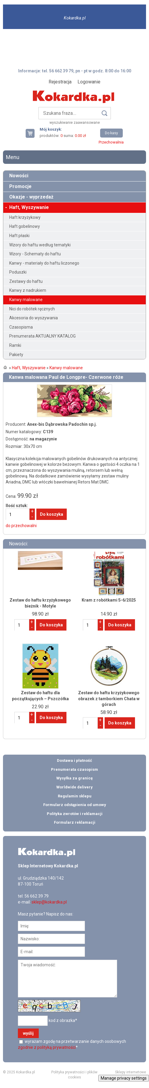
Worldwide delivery (74, 787)
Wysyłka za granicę (74, 778)
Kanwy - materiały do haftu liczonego (44, 263)
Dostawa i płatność (74, 760)
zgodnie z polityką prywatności (47, 1047)
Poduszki (18, 272)
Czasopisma (21, 327)
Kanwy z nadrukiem (27, 290)
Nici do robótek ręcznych (32, 308)
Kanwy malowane (26, 299)
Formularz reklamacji (74, 822)
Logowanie (88, 82)
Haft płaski (19, 235)
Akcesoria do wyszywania (33, 317)
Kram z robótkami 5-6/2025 (109, 600)
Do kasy (111, 133)
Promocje (20, 186)
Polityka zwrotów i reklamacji (75, 813)
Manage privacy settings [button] (124, 1078)
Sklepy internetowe (130, 1072)
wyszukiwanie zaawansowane (74, 122)
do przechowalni (21, 525)
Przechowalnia (111, 142)
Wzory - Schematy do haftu (35, 253)
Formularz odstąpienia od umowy (74, 804)
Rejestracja (60, 82)
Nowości (18, 175)
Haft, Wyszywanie (29, 207)
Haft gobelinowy (24, 226)
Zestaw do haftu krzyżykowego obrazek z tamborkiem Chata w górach (108, 698)
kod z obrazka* (63, 1020)
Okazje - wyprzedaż (31, 197)
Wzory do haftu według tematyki (40, 244)
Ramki (15, 345)
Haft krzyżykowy (25, 217)
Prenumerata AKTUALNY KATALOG (42, 336)
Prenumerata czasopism (74, 769)
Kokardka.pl (75, 18)
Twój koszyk (32, 133)
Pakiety (16, 354)
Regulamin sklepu (74, 796)
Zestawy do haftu (26, 281)
